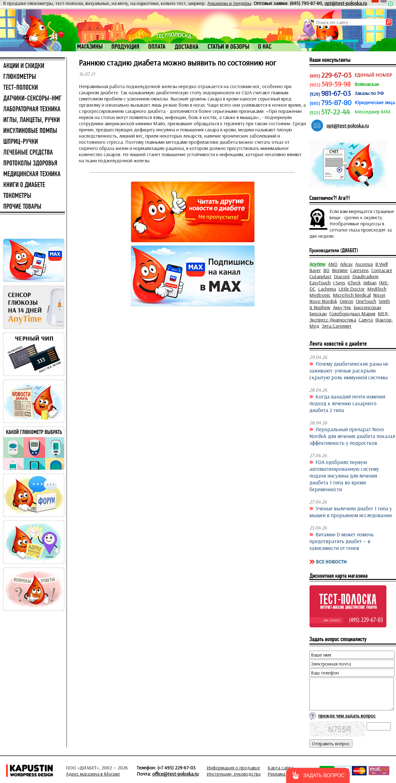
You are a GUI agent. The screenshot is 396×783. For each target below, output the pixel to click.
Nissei (379, 295)
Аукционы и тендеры (229, 3)
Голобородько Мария (352, 313)
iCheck (354, 282)
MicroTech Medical (352, 295)
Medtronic (319, 295)
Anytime (317, 264)
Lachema (327, 289)
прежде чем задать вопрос (347, 716)
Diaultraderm (365, 276)
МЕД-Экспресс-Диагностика (349, 316)
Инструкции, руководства (233, 774)
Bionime (340, 270)
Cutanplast (320, 276)
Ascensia (364, 264)
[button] (318, 775)
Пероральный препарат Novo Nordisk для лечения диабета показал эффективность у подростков (352, 436)
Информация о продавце (233, 767)
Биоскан (318, 313)
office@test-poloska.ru (175, 774)
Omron (346, 301)
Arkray (346, 264)
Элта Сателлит (336, 326)
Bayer (315, 270)
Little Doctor (351, 289)
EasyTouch (320, 282)
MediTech (376, 289)
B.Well (381, 264)
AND (333, 264)
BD (326, 270)
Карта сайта (280, 767)
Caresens (359, 270)
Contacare (381, 270)
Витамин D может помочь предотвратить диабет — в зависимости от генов (341, 541)
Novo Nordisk (323, 301)
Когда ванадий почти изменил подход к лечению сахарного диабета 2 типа (347, 403)
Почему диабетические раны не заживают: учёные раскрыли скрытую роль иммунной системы (348, 370)
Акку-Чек (342, 307)
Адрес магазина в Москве (93, 774)
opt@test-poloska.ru (346, 3)
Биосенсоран (367, 307)
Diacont (342, 276)
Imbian (370, 282)
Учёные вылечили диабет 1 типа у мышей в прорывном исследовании (350, 511)
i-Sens (339, 282)
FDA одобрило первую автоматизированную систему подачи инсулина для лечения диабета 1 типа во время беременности (344, 475)
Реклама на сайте (286, 774)
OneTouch (366, 301)
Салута (366, 320)
